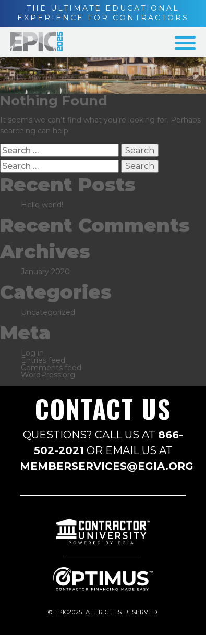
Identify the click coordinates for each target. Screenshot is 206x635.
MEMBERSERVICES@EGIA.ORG (106, 466)
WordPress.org (48, 375)
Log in (32, 353)
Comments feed (51, 367)
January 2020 (45, 271)
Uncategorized (48, 312)
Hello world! (42, 205)
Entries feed (43, 360)
